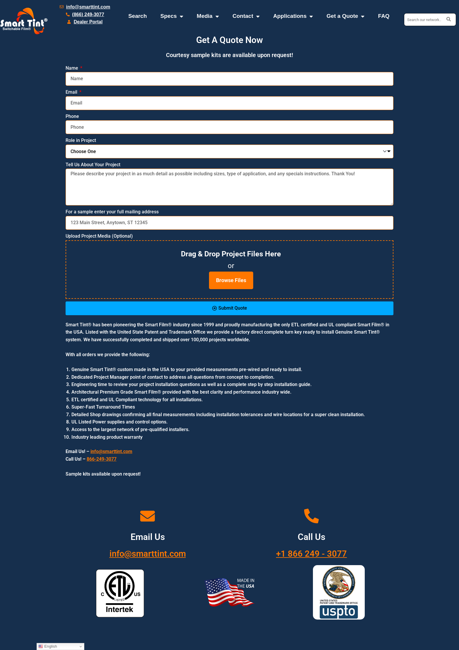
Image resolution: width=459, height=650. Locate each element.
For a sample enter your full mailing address (112, 212)
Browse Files (231, 280)
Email (72, 92)
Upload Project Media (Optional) (99, 236)
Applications (293, 16)
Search (137, 16)
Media (208, 16)
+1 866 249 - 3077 (311, 553)
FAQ (384, 16)
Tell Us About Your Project (93, 164)
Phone (72, 116)
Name (72, 68)
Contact (246, 16)
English (47, 646)
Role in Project (81, 140)
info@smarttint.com (147, 553)
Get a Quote (346, 16)
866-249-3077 (102, 459)
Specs (171, 16)
